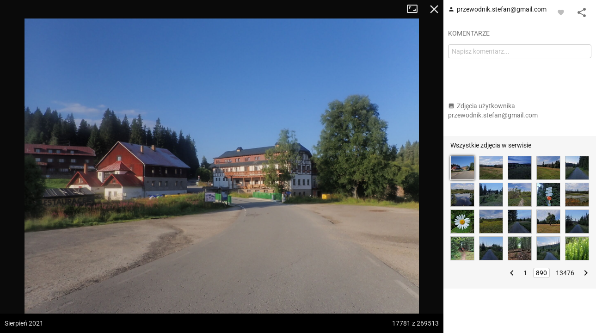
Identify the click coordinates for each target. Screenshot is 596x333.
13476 (565, 273)
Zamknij (434, 9)
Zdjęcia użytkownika (493, 110)
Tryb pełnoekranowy (415, 9)
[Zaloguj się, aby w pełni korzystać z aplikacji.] (560, 12)
